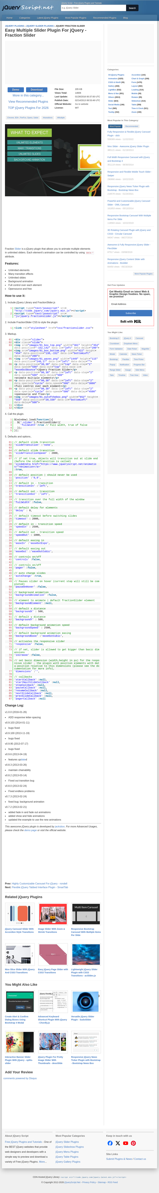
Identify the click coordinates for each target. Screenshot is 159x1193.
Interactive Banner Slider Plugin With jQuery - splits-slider (19, 1060)
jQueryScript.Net (72, 1182)
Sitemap (102, 1182)
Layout (135, 86)
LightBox (112, 90)
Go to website (81, 104)
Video (145, 375)
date (23, 759)
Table (134, 105)
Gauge (128, 370)
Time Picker (139, 359)
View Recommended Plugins (28, 101)
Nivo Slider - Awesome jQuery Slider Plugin (128, 146)
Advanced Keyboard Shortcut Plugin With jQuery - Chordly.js (52, 1019)
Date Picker (132, 349)
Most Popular (115, 126)
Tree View (134, 375)
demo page (30, 830)
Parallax (125, 359)
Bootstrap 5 (114, 338)
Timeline (121, 375)
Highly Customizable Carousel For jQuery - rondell (39, 883)
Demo (15, 89)
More (42, 1161)
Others (111, 97)
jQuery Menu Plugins (67, 1151)
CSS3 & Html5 (114, 82)
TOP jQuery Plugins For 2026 (28, 107)
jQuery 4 (127, 338)
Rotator (135, 97)
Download (37, 89)
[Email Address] (130, 304)
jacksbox (60, 826)
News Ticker (137, 354)
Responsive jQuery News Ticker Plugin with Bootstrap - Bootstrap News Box (86, 1060)
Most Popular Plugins (75, 18)
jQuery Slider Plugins (67, 1141)
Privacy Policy (89, 1182)
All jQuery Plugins (116, 75)
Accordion (136, 75)
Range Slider (115, 370)
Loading (135, 90)
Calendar (123, 354)
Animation (112, 79)
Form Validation (116, 349)
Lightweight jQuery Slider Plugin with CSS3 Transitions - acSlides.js (84, 972)
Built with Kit (130, 321)
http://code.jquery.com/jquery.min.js (43, 310)
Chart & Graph (138, 79)
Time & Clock (137, 108)
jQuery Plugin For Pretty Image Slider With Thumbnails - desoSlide (50, 1060)
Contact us (140, 1158)
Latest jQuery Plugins (47, 18)
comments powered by (20, 1078)
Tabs (112, 375)
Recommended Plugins (104, 18)
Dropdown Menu (131, 344)
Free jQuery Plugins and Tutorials (29, 6)
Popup (112, 365)
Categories (24, 18)
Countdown (114, 344)
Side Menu (139, 370)
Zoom (134, 112)
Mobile (134, 93)
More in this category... (28, 95)
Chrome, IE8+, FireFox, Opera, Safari (22, 118)
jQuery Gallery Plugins (68, 1161)
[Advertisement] (53, 62)
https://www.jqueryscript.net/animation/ (55, 465)
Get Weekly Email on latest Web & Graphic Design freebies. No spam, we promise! (129, 294)
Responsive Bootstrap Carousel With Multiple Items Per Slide (86, 932)
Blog (125, 18)
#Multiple (61, 118)
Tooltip (111, 112)
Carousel (139, 338)
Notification (124, 365)
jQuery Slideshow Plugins (70, 1146)
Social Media (114, 105)
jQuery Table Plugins (67, 1156)
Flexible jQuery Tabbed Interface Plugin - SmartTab (40, 887)
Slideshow (136, 101)
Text (110, 108)
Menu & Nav (113, 93)
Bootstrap (114, 359)
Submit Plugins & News (119, 1158)
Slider (18, 248)
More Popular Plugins (143, 274)
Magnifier (145, 349)
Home (9, 18)
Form (134, 82)
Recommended (131, 126)
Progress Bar (139, 365)
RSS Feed (113, 1182)
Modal (112, 354)
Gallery (111, 86)
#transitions (47, 118)
